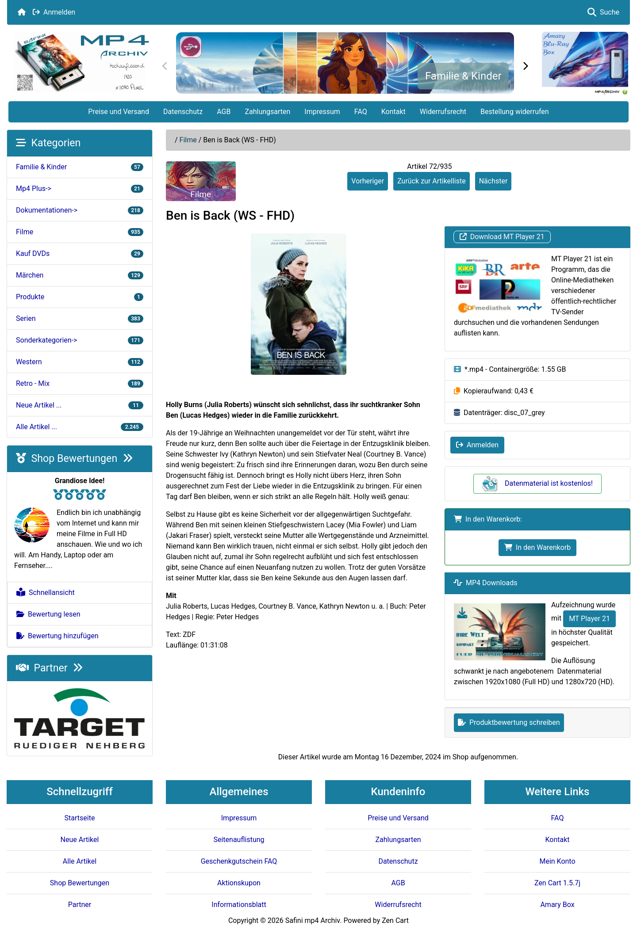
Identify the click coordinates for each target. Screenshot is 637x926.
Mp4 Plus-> (79, 188)
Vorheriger (367, 181)
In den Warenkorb (537, 547)
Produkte (79, 297)
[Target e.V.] (79, 718)
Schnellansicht (45, 592)
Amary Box (557, 904)
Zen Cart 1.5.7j (557, 883)
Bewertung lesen (48, 614)
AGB (223, 111)
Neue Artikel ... (79, 405)
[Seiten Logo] (81, 62)
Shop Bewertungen (74, 458)
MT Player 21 (589, 618)
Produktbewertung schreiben (509, 722)
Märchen (79, 275)
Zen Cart (395, 920)
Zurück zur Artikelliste (431, 181)
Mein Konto (557, 861)
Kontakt (393, 111)
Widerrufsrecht (443, 111)
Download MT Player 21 (502, 236)
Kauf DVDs (79, 253)
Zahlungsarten (267, 111)
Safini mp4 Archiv (312, 920)
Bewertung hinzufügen (57, 636)
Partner (49, 668)
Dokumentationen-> (79, 210)
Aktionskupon (239, 883)
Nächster (493, 181)
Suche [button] (603, 12)
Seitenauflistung (238, 839)
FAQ (360, 111)
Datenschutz (183, 111)
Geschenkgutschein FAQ (239, 861)
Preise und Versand (118, 111)
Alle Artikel (79, 861)
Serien (79, 318)
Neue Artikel (80, 839)
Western (79, 362)
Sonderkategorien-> (79, 340)
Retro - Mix (79, 383)
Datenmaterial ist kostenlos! (537, 483)
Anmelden (54, 12)
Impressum (322, 111)
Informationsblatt (238, 904)
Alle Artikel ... (79, 427)
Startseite (80, 818)
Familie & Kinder (463, 76)
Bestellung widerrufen (514, 111)
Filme (188, 140)
